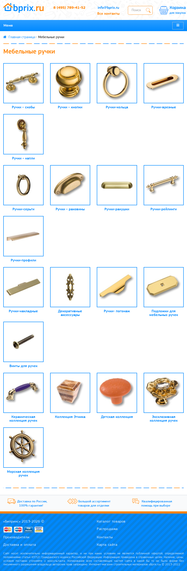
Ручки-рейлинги (163, 209)
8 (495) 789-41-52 (69, 8)
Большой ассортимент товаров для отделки (94, 504)
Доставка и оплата (19, 545)
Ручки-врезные (163, 107)
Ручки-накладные (23, 311)
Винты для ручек (23, 366)
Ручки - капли (23, 158)
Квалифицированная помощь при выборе (156, 504)
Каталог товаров (111, 521)
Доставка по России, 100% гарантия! (32, 504)
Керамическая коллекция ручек (23, 419)
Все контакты (108, 14)
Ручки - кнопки (70, 107)
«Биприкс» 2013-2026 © (23, 521)
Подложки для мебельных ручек (163, 313)
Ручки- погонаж (117, 311)
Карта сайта (107, 545)
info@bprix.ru (108, 8)
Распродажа (107, 529)
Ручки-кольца (117, 107)
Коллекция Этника (70, 417)
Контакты (105, 537)
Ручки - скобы (23, 107)
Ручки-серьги (23, 209)
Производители (16, 537)
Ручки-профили (23, 260)
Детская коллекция (117, 417)
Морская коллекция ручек (23, 473)
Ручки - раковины (70, 209)
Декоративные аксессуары (70, 313)
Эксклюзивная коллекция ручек (164, 419)
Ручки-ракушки (116, 209)
